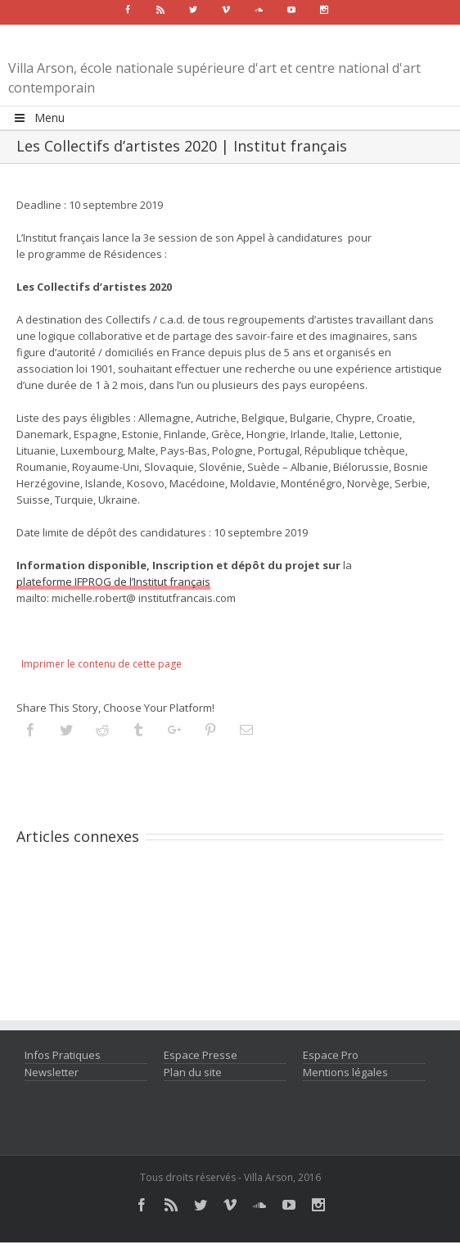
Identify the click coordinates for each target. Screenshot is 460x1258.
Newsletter (52, 1072)
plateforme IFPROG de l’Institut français (113, 581)
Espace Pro (331, 1055)
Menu (38, 117)
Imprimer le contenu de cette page (101, 664)
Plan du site (193, 1072)
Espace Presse (200, 1055)
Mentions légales (345, 1072)
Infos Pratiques (63, 1055)
